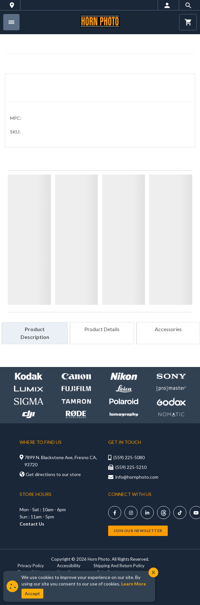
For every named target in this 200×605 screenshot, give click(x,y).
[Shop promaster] (171, 388)
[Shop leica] (123, 388)
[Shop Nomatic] (171, 414)
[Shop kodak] (28, 376)
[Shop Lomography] (123, 414)
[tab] (35, 333)
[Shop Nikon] (123, 376)
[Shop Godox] (171, 401)
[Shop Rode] (76, 414)
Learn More (133, 583)
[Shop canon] (76, 376)
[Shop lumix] (28, 388)
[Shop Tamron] (76, 401)
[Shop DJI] (28, 414)
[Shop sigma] (28, 401)
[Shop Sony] (171, 376)
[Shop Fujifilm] (76, 388)
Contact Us (32, 524)
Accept (32, 593)
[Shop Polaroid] (123, 401)
